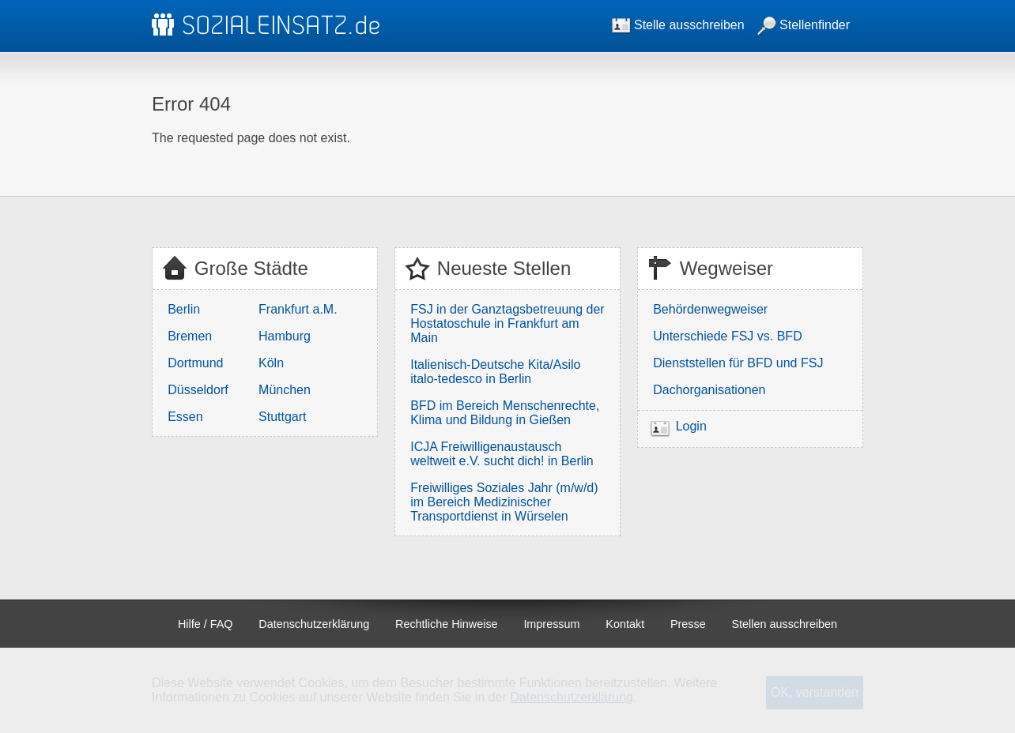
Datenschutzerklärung (313, 624)
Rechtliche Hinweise (446, 624)
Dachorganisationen (709, 390)
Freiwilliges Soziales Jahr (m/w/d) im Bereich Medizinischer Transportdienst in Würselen (504, 502)
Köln (271, 363)
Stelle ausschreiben (678, 25)
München (284, 390)
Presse (688, 624)
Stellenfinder (803, 25)
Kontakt (625, 624)
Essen (185, 416)
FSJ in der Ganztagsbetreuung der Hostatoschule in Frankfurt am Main (507, 323)
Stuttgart (282, 416)
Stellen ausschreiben (785, 624)
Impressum (551, 624)
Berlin (184, 309)
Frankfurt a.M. (298, 309)
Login (691, 426)
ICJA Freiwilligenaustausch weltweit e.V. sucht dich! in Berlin (502, 454)
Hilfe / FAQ (205, 624)
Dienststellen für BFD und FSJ (738, 363)
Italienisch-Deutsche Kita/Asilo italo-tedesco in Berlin (495, 371)
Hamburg (284, 336)
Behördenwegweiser (710, 309)
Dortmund (195, 363)
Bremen (190, 336)
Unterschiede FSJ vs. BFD (727, 336)
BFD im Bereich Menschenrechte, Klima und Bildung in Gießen (504, 413)
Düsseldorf (198, 390)
